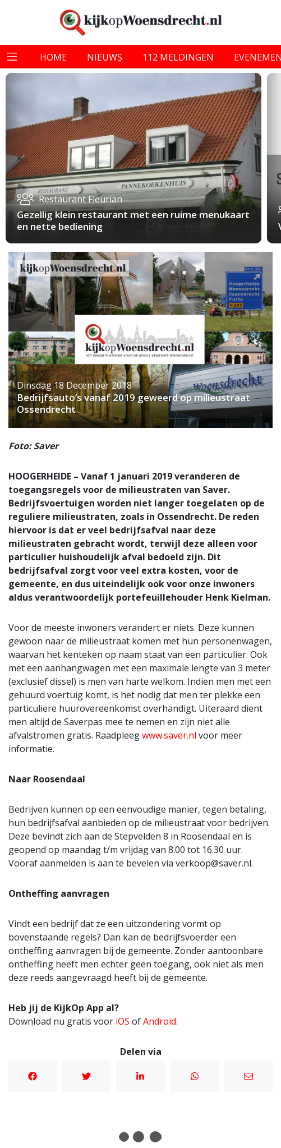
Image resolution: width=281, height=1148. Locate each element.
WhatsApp (195, 1076)
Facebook (32, 1076)
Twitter (86, 1076)
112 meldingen (178, 57)
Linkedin (140, 1076)
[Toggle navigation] (12, 57)
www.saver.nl (170, 735)
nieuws (104, 57)
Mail (248, 1076)
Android (159, 1021)
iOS (123, 1021)
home (53, 57)
